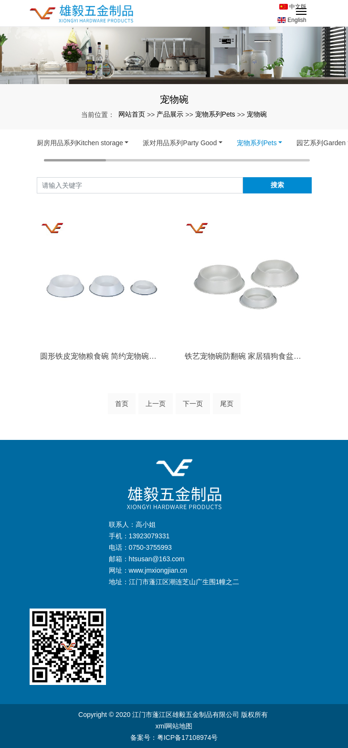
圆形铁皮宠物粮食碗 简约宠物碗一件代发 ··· (102, 356)
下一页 (193, 403)
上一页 (156, 403)
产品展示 (170, 114)
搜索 (277, 185)
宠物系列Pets (215, 114)
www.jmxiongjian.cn (158, 570)
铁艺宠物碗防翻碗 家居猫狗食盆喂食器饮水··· (246, 356)
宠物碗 (257, 114)
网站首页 (131, 114)
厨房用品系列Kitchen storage (80, 143)
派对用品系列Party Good (180, 143)
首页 (121, 403)
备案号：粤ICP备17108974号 (174, 737)
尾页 (226, 403)
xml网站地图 (174, 726)
